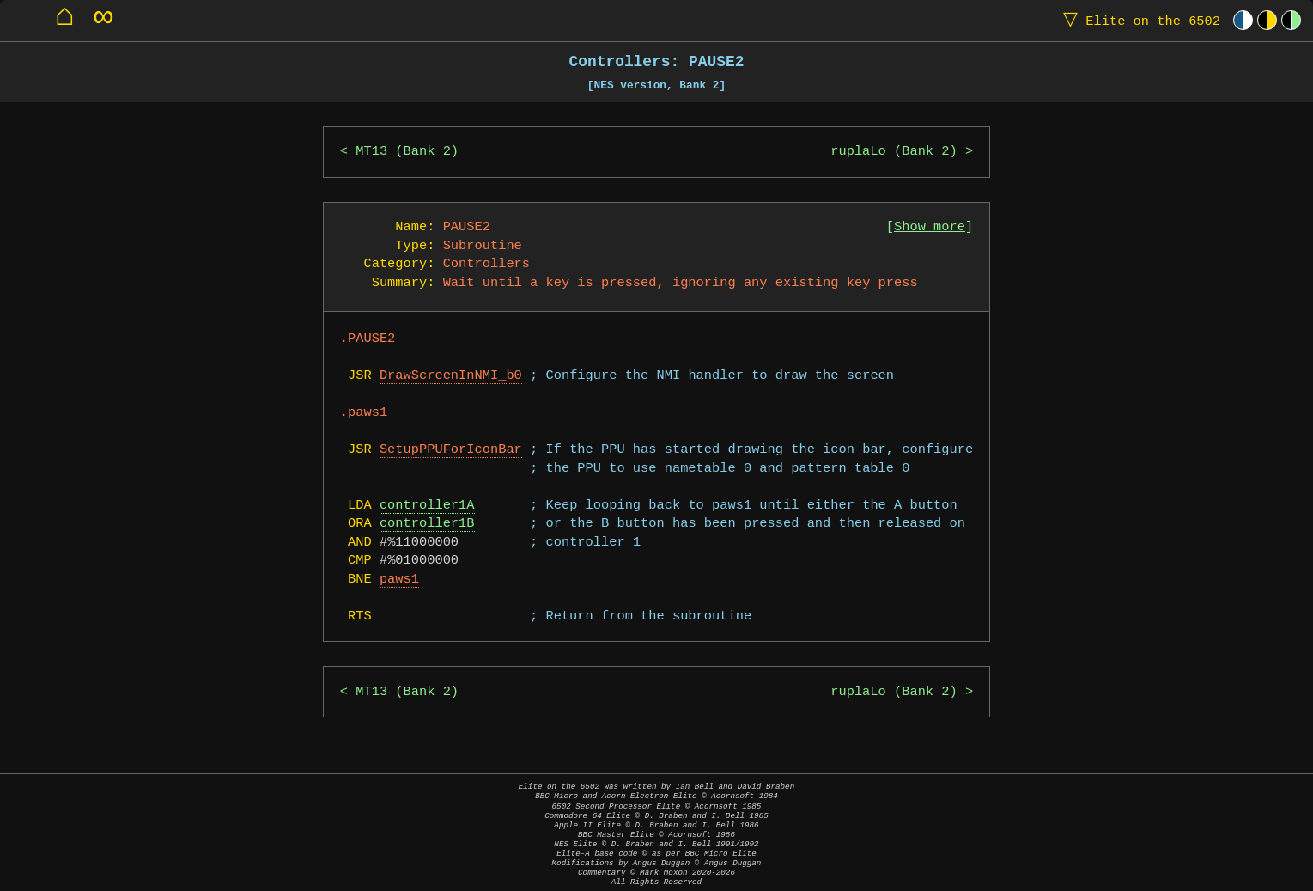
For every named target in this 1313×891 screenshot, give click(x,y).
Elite (1137, 20)
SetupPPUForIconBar (451, 450)
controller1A (427, 506)
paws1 (399, 580)
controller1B (427, 524)
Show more (929, 227)
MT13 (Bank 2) (407, 152)
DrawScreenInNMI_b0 (451, 376)
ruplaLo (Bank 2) (893, 152)
